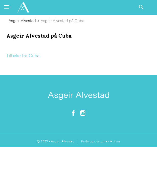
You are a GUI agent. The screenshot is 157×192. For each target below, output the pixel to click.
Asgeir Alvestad (22, 20)
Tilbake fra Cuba (23, 55)
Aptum (115, 141)
